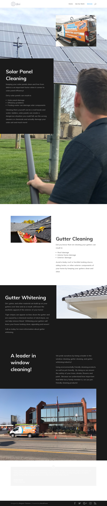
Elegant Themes (25, 503)
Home (71, 4)
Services (89, 4)
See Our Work (79, 4)
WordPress (44, 503)
